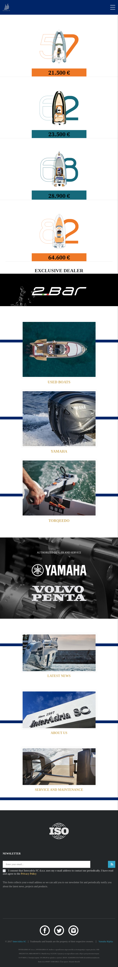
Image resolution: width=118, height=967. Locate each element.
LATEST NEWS (59, 676)
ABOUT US (59, 733)
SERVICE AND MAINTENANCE (59, 790)
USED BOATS (59, 382)
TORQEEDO (59, 521)
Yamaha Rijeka (105, 941)
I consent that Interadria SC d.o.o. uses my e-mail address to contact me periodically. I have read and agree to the (58, 872)
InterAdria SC (19, 941)
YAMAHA (59, 451)
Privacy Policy (28, 873)
